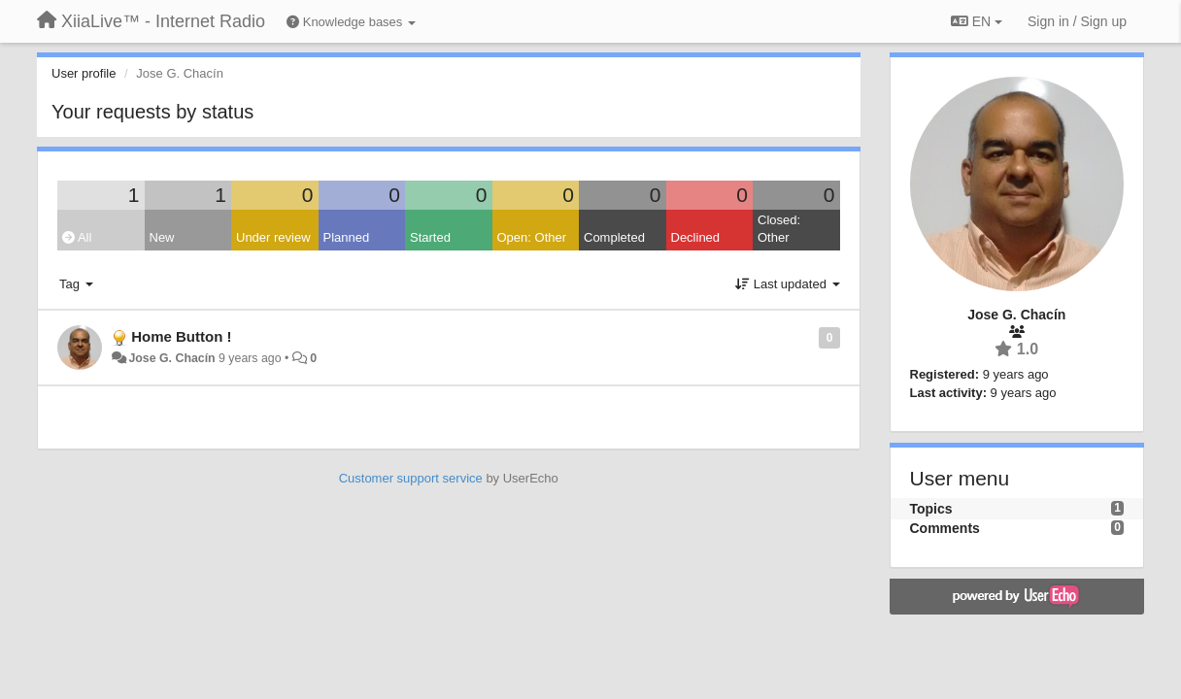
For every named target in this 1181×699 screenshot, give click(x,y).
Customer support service (411, 478)
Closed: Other (779, 229)
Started (430, 237)
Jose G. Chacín (171, 358)
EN (976, 21)
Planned (346, 237)
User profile (83, 73)
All (76, 237)
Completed (614, 237)
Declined (696, 237)
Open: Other (532, 237)
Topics (931, 508)
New (162, 237)
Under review (273, 237)
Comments (945, 528)
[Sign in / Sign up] (1077, 21)
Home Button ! (181, 336)
